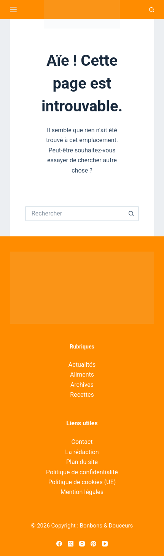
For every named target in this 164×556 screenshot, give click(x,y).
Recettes (82, 394)
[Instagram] (82, 543)
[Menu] (13, 9)
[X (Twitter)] (70, 543)
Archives (82, 384)
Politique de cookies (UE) (82, 482)
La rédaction (82, 452)
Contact (82, 441)
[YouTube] (105, 543)
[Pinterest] (93, 543)
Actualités (82, 364)
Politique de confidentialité (82, 472)
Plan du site (82, 462)
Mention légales (82, 492)
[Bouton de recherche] (131, 213)
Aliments (82, 374)
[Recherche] (151, 9)
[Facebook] (59, 543)
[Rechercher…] (74, 213)
